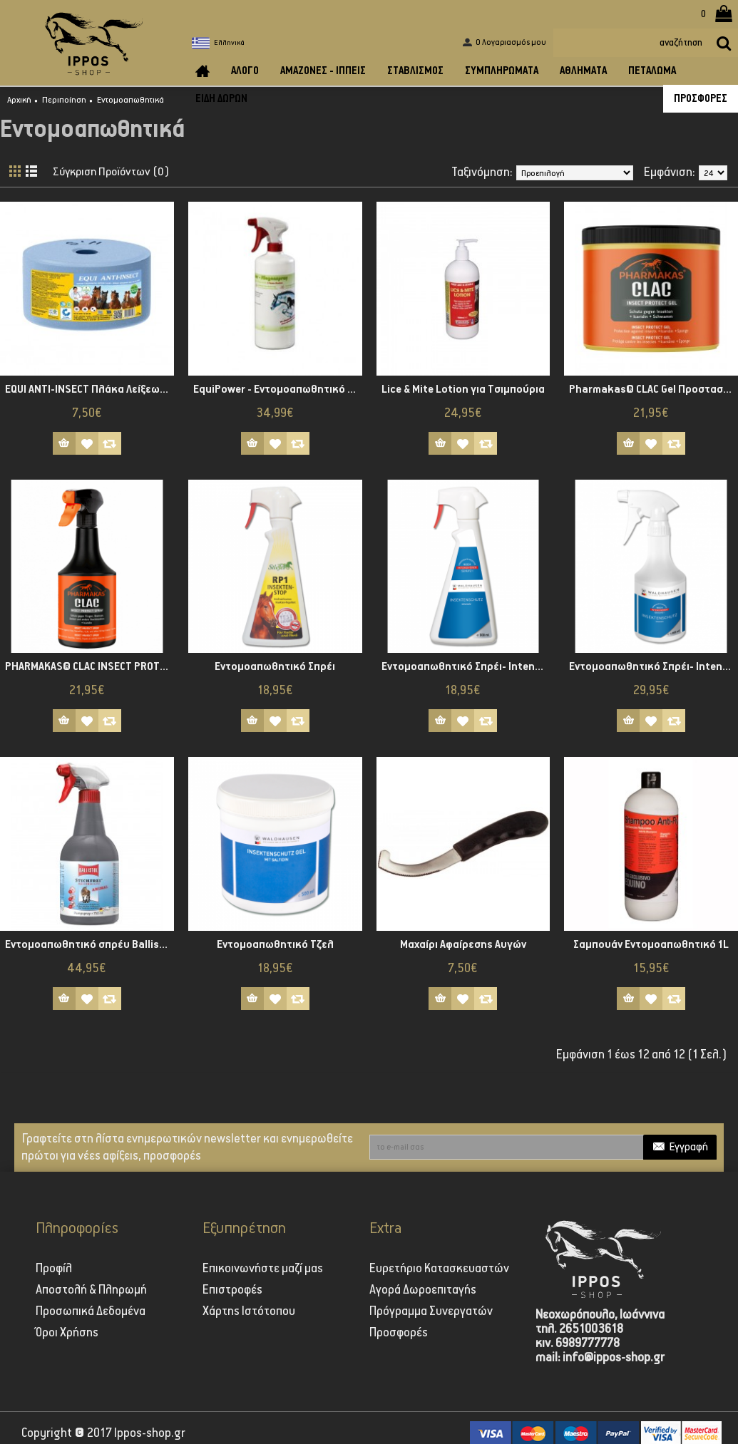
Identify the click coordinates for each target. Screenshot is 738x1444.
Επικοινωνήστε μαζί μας (263, 1269)
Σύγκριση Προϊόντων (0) (115, 172)
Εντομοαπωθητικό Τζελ (275, 945)
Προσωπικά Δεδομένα (90, 1311)
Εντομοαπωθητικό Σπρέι (275, 667)
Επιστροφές (232, 1290)
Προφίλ (54, 1269)
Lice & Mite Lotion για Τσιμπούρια (463, 389)
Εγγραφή (680, 1147)
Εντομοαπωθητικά (130, 100)
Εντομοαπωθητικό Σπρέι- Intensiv (464, 667)
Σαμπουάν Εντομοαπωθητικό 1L (651, 945)
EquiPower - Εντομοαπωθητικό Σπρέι (277, 389)
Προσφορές (398, 1333)
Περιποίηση (64, 100)
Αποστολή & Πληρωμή (91, 1290)
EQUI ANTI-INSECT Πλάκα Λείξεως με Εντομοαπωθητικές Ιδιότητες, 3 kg (89, 389)
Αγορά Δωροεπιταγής (422, 1290)
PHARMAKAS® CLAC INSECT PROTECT (89, 667)
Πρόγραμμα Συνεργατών (431, 1311)
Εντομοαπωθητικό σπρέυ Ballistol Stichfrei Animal (89, 945)
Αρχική (19, 100)
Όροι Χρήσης (67, 1333)
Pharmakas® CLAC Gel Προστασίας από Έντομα (653, 389)
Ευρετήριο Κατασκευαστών (439, 1269)
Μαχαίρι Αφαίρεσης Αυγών (463, 945)
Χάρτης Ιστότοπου (249, 1311)
